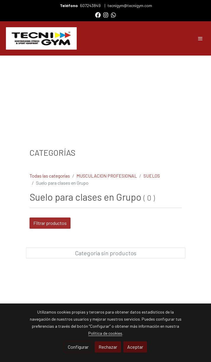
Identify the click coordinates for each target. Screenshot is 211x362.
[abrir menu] (200, 38)
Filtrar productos (50, 223)
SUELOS (151, 175)
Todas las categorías (50, 175)
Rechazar (108, 347)
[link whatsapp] (113, 14)
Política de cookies (105, 333)
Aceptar (135, 347)
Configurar (78, 347)
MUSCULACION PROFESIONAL (106, 175)
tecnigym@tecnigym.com (129, 5)
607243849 (91, 5)
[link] (41, 38)
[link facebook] (98, 14)
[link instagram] (105, 14)
